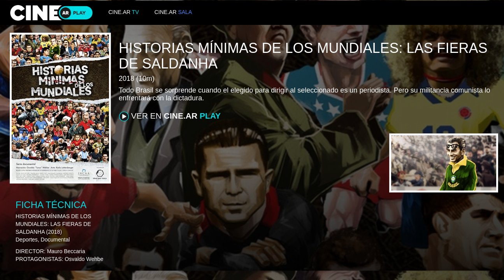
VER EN (170, 116)
